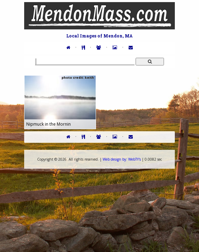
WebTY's (122, 159)
